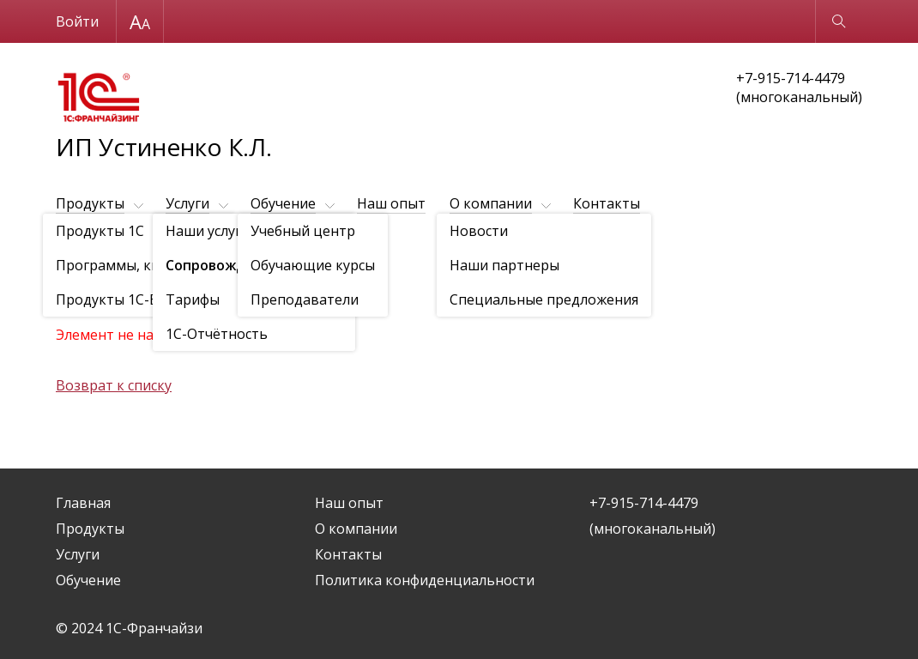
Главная (83, 502)
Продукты (90, 203)
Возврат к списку (114, 385)
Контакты (606, 203)
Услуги (187, 203)
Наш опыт (391, 203)
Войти (77, 21)
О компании (491, 203)
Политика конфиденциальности (424, 580)
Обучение (283, 203)
